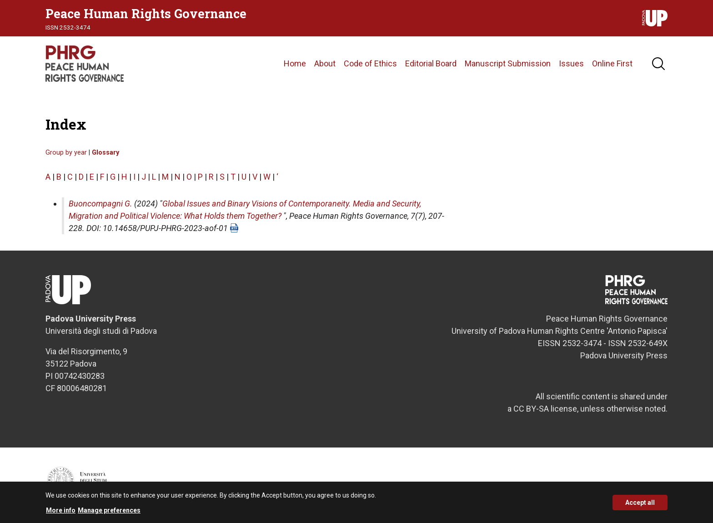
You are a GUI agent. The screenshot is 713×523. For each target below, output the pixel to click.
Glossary (105, 152)
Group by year (66, 152)
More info (60, 513)
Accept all (640, 505)
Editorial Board (431, 63)
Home (295, 63)
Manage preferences (109, 513)
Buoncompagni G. (100, 203)
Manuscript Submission (508, 63)
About (325, 63)
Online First (612, 63)
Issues (571, 63)
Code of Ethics (370, 63)
